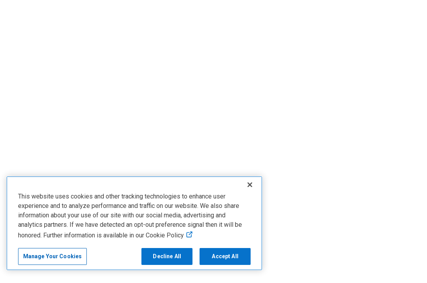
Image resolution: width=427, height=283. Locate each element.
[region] (134, 223)
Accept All (225, 256)
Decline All (167, 256)
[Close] (249, 184)
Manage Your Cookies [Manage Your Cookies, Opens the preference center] (52, 256)
